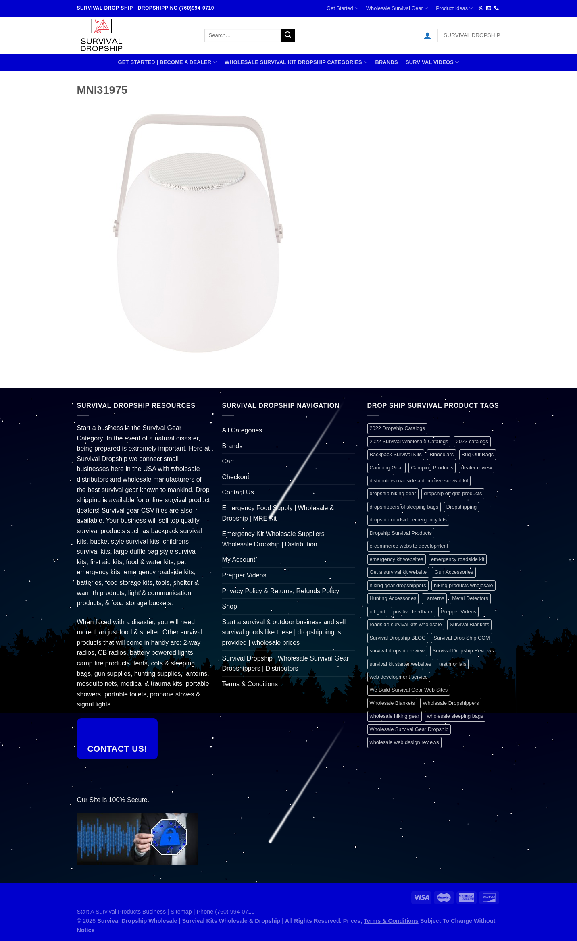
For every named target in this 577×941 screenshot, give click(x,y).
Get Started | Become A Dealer (167, 62)
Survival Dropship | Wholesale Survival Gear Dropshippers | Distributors (285, 663)
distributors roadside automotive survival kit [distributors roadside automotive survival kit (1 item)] (419, 481)
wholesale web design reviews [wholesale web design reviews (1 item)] (404, 742)
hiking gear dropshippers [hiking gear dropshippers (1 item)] (398, 585)
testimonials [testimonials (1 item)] (453, 664)
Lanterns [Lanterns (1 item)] (434, 598)
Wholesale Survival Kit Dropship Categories (296, 62)
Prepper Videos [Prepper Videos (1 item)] (458, 612)
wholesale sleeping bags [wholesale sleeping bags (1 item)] (455, 716)
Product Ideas (454, 8)
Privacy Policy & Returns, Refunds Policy (281, 591)
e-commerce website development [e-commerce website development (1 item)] (409, 546)
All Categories (242, 430)
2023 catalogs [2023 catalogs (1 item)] (472, 441)
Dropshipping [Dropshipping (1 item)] (461, 507)
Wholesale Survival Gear (397, 8)
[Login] (427, 35)
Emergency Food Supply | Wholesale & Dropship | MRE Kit (278, 513)
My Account (239, 559)
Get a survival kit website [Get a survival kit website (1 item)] (398, 572)
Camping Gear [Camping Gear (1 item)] (386, 468)
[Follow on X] (480, 8)
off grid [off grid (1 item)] (377, 612)
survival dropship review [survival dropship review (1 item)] (397, 651)
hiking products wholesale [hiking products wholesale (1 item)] (463, 585)
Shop (229, 606)
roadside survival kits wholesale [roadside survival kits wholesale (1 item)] (406, 624)
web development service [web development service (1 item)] (399, 677)
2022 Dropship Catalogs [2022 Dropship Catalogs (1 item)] (397, 428)
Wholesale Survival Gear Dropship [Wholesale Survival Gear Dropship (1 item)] (409, 729)
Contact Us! (117, 748)
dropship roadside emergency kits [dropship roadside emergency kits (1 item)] (408, 520)
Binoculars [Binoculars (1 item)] (441, 454)
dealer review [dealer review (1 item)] (476, 468)
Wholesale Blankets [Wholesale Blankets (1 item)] (392, 703)
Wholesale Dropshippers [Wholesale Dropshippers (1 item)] (451, 703)
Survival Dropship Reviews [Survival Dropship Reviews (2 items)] (463, 651)
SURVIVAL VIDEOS (432, 62)
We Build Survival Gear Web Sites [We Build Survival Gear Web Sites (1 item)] (409, 690)
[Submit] (288, 35)
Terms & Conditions (250, 684)
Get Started (342, 8)
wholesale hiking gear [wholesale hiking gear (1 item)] (394, 716)
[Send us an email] (488, 8)
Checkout (236, 477)
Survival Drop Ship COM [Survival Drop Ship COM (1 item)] (461, 638)
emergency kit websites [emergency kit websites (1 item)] (396, 559)
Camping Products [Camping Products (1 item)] (432, 468)
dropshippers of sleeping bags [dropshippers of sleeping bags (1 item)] (404, 507)
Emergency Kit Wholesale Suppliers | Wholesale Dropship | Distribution (275, 539)
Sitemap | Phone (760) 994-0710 (213, 911)
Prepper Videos (244, 575)
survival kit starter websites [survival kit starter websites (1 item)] (400, 664)
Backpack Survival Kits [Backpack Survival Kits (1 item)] (396, 454)
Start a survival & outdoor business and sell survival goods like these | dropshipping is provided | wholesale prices (284, 632)
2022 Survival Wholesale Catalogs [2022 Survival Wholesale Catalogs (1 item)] (409, 441)
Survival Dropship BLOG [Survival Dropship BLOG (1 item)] (398, 638)
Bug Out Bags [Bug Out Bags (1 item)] (478, 454)
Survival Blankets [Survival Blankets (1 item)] (469, 624)
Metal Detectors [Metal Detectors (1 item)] (470, 598)
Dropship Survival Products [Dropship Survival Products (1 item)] (401, 533)
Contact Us (238, 492)
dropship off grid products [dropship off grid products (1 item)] (453, 493)
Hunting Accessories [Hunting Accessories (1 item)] (393, 598)
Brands (386, 62)
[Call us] (496, 8)
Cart (228, 461)
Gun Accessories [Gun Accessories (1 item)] (453, 572)
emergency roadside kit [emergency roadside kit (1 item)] (457, 559)
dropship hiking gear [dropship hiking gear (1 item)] (393, 493)
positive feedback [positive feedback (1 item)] (413, 612)
